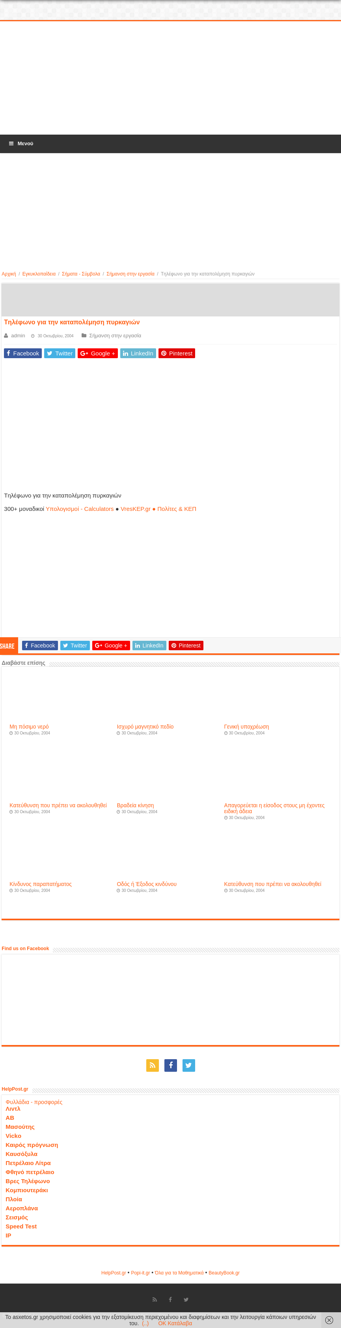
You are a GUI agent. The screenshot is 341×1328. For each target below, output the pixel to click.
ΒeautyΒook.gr (224, 1273)
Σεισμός (17, 1217)
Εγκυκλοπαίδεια (39, 274)
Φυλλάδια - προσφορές (34, 1102)
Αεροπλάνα (22, 1208)
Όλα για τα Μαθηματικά (179, 1273)
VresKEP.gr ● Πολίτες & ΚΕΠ (158, 508)
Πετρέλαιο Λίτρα (28, 1163)
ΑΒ (10, 1117)
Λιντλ (13, 1108)
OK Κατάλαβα (175, 1323)
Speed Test (21, 1226)
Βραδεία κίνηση (135, 805)
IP (8, 1235)
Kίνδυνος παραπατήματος (40, 884)
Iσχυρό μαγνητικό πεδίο (145, 727)
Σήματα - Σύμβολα (81, 274)
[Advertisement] (170, 78)
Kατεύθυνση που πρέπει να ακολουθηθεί (58, 805)
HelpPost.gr (113, 1273)
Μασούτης (20, 1126)
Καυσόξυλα (21, 1153)
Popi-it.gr (140, 1273)
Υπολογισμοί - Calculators (80, 508)
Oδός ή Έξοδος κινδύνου (147, 884)
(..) (145, 1323)
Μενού (20, 143)
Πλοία (14, 1199)
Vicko (13, 1135)
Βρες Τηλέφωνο (28, 1181)
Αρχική (9, 274)
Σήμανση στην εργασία (130, 274)
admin (18, 335)
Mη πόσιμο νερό (28, 727)
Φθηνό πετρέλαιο (30, 1172)
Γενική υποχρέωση (246, 727)
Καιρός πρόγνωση (32, 1144)
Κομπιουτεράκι (27, 1190)
